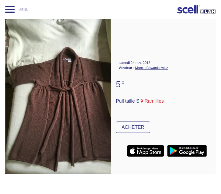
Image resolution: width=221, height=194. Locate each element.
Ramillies (154, 101)
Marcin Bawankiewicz (151, 68)
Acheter (133, 127)
